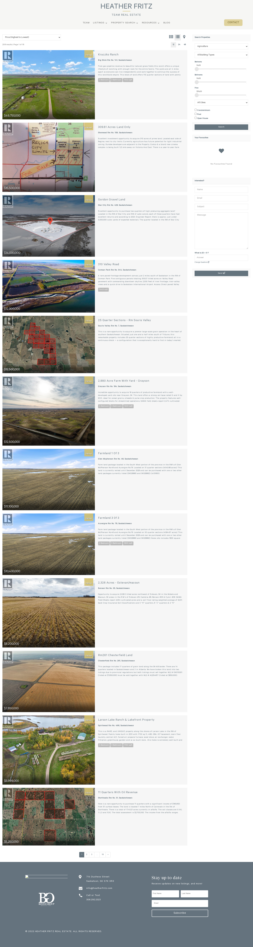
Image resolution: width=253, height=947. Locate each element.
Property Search (123, 23)
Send (221, 273)
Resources (149, 23)
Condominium (202, 110)
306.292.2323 (93, 900)
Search (221, 127)
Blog (166, 23)
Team (86, 23)
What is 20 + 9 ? (202, 253)
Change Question (202, 262)
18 (103, 855)
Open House (201, 118)
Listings (98, 23)
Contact (233, 22)
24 (179, 45)
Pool (198, 114)
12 (173, 45)
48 (185, 45)
